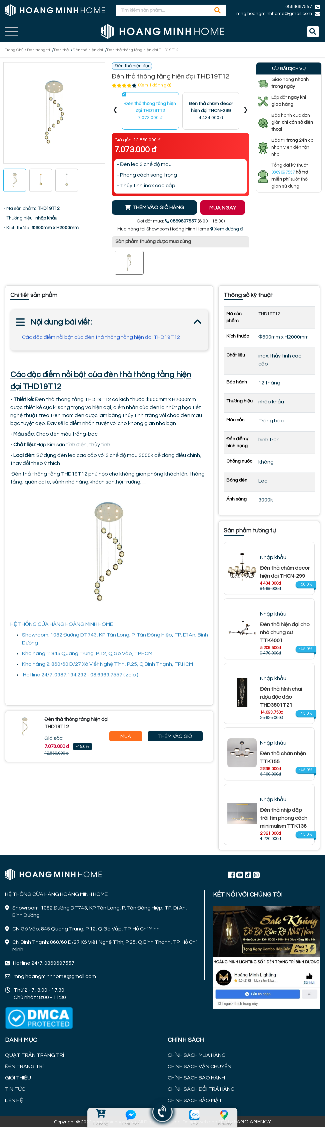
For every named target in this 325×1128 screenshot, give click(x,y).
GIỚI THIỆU (18, 1078)
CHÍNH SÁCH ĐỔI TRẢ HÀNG (201, 1089)
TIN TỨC (15, 1089)
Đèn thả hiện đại (100, 50)
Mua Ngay (125, 738)
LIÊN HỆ (14, 1101)
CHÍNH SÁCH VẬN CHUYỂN (199, 1067)
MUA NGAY (227, 209)
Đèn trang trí (44, 50)
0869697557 (298, 6)
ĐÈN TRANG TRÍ (24, 1067)
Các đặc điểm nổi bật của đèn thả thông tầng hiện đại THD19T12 (101, 338)
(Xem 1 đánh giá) (154, 86)
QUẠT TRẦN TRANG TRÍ (34, 1055)
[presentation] (115, 111)
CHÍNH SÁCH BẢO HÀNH (196, 1078)
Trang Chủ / (18, 50)
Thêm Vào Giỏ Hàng (175, 738)
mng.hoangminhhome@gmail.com (274, 13)
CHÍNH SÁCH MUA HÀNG (197, 1055)
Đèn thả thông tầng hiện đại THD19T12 (163, 50)
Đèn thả (70, 50)
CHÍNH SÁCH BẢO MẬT (195, 1101)
